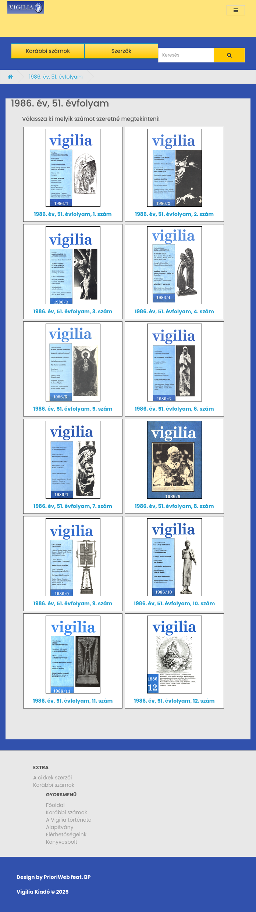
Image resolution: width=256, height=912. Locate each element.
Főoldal (55, 805)
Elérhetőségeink (66, 834)
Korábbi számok (53, 785)
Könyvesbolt (61, 842)
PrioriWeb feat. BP (67, 877)
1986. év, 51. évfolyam (56, 76)
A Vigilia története (69, 819)
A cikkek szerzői (52, 777)
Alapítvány (60, 827)
